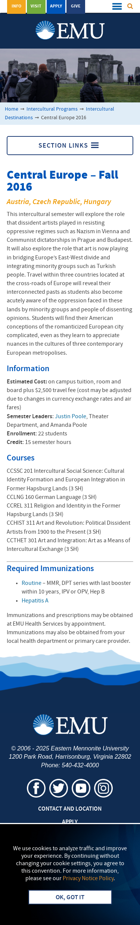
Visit (36, 6)
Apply (56, 6)
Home (11, 109)
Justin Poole (70, 417)
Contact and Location (70, 809)
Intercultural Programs (52, 109)
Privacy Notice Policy (88, 879)
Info (16, 6)
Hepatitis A (35, 601)
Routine (31, 583)
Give (76, 6)
